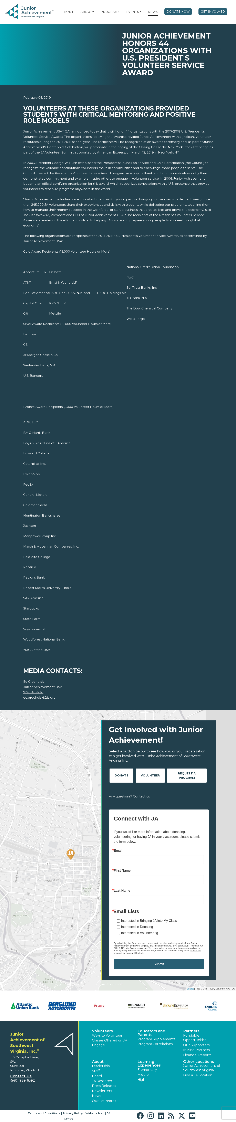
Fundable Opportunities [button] (194, 1038)
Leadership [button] (101, 1066)
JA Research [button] (102, 1081)
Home (69, 12)
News (153, 12)
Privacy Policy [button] (73, 1113)
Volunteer (150, 775)
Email (118, 850)
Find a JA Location (197, 1075)
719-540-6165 (33, 692)
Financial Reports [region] (197, 1055)
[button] (93, 12)
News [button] (96, 1096)
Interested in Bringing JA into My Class (149, 920)
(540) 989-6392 (22, 1080)
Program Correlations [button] (155, 1044)
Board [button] (97, 1076)
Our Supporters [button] (196, 1045)
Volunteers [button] (102, 1031)
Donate (121, 775)
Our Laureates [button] (104, 1101)
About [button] (98, 1061)
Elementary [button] (147, 1070)
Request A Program (187, 776)
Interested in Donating (137, 927)
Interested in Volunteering (139, 933)
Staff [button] (96, 1071)
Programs (110, 12)
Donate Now (178, 11)
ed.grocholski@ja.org (39, 697)
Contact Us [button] (21, 1076)
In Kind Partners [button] (196, 1050)
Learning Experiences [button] (149, 1063)
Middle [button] (143, 1075)
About (86, 12)
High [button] (141, 1080)
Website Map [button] (94, 1113)
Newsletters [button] (102, 1091)
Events (132, 12)
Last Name (122, 890)
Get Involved (213, 11)
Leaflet (190, 988)
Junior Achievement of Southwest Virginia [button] (201, 1068)
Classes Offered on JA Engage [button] (109, 1042)
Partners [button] (191, 1031)
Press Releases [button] (104, 1086)
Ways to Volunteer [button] (107, 1035)
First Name (122, 870)
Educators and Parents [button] (151, 1033)
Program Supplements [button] (156, 1039)
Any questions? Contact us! (129, 796)
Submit (159, 964)
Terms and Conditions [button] (44, 1113)
